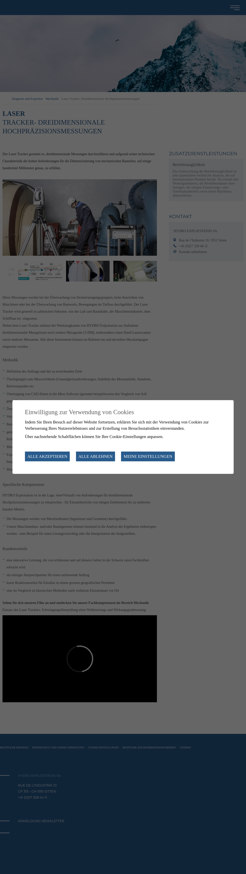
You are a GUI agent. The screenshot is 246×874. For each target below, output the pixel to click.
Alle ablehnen (95, 456)
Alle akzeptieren (47, 456)
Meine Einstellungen (148, 456)
